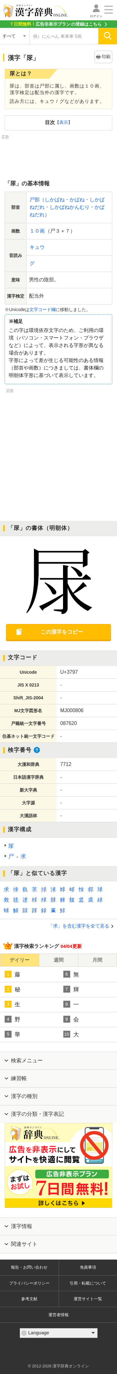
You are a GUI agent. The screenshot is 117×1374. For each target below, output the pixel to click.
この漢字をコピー (62, 632)
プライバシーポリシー (29, 1283)
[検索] (107, 36)
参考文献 (29, 1298)
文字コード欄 (42, 309)
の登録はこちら (55, 24)
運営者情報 (58, 1314)
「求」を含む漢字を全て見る (78, 926)
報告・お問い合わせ (29, 1267)
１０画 (37, 231)
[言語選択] (59, 1333)
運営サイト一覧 (88, 1298)
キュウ (37, 247)
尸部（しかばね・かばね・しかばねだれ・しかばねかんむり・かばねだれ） (67, 207)
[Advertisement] (59, 156)
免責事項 (88, 1267)
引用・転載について (88, 1283)
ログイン (96, 16)
